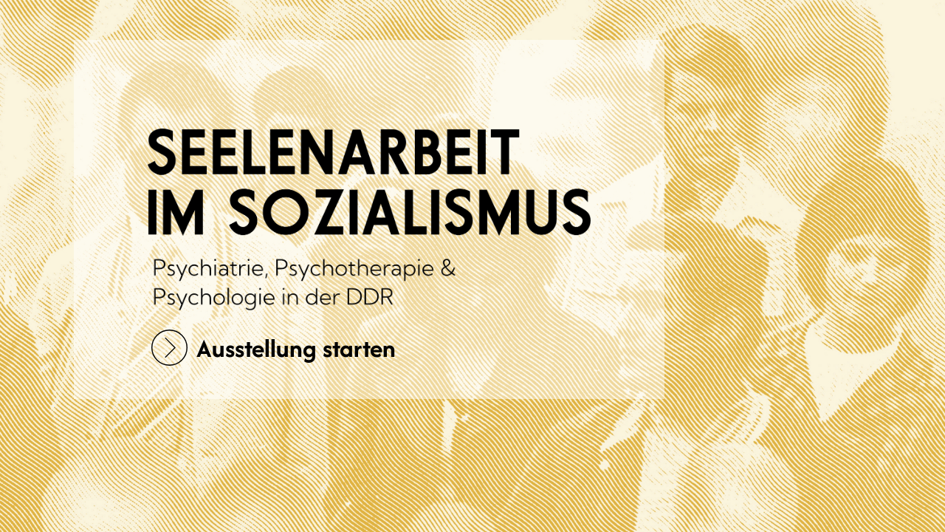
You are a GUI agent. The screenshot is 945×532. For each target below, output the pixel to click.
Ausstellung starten (273, 348)
